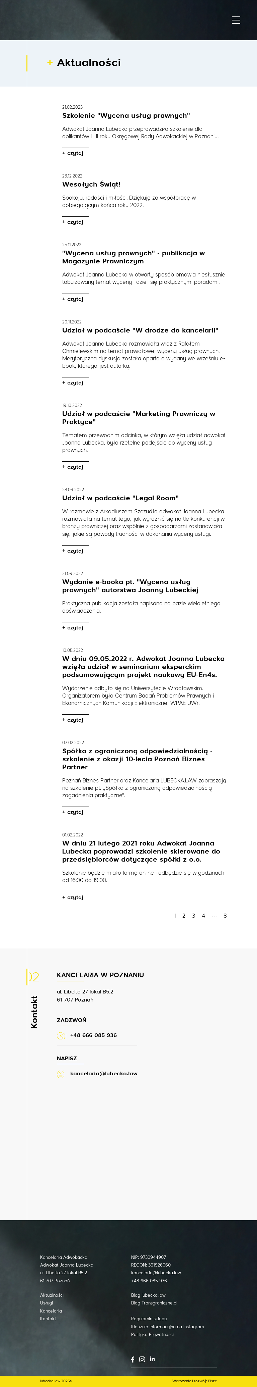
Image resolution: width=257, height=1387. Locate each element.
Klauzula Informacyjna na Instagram (167, 1327)
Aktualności (52, 1295)
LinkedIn (152, 1358)
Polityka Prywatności (152, 1335)
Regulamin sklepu (149, 1319)
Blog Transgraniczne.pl (154, 1303)
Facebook (132, 1359)
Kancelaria (51, 1311)
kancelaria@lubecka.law (156, 1273)
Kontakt (48, 1319)
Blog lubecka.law (148, 1295)
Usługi (46, 1303)
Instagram (142, 1359)
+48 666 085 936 (149, 1281)
